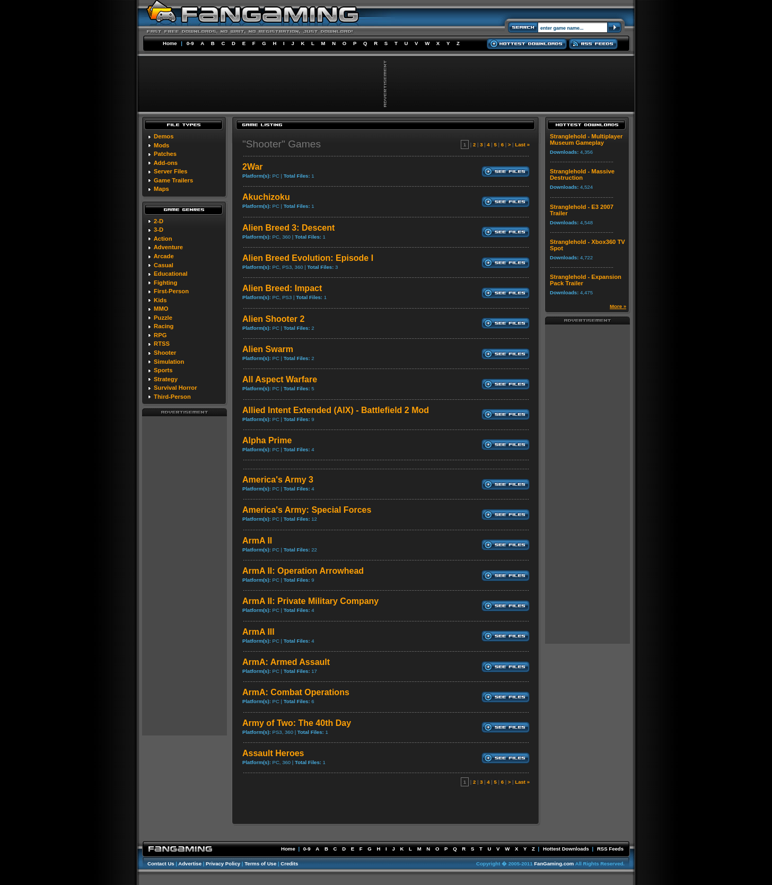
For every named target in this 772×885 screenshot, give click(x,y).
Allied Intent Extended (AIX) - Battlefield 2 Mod (335, 410)
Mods (161, 145)
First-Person (171, 291)
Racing (163, 326)
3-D (158, 229)
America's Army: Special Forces (306, 509)
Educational (170, 273)
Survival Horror (175, 387)
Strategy (166, 379)
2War (252, 166)
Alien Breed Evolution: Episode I (307, 257)
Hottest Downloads (566, 849)
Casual (163, 265)
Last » (522, 144)
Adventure (168, 247)
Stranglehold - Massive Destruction (582, 174)
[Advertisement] (184, 575)
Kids (160, 300)
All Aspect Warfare (279, 379)
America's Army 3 (277, 479)
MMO (161, 308)
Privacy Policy (223, 863)
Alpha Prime (267, 440)
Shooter (165, 352)
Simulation (169, 361)
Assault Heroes (273, 753)
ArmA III (258, 631)
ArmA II (257, 540)
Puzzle (163, 317)
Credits (289, 863)
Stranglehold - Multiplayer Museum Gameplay (586, 139)
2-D (158, 221)
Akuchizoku (266, 196)
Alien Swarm (267, 349)
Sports (163, 370)
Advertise (189, 863)
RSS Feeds (610, 849)
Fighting (165, 282)
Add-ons (166, 163)
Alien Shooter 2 (273, 318)
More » (618, 306)
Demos (163, 136)
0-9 (190, 43)
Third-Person (172, 396)
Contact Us (160, 863)
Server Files (170, 171)
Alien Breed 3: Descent (288, 227)
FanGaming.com (554, 863)
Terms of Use (260, 863)
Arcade (164, 256)
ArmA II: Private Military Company (310, 601)
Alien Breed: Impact (282, 288)
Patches (165, 154)
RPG (160, 335)
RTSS (162, 343)
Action (163, 238)
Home (170, 43)
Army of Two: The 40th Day (296, 723)
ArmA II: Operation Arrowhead (303, 570)
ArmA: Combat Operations (295, 692)
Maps (161, 189)
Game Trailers (173, 180)
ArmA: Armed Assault (286, 662)
